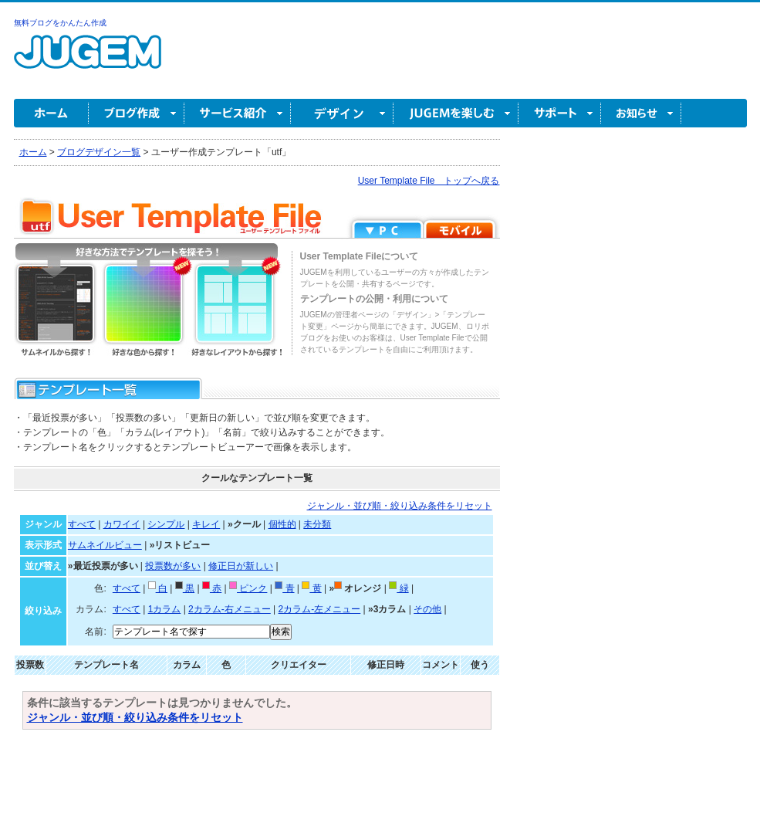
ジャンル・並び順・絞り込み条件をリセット (399, 505)
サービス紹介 (237, 113)
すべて (82, 524)
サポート (559, 113)
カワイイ (121, 524)
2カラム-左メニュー (320, 609)
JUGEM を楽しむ (456, 113)
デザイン (342, 113)
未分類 (317, 524)
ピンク (248, 588)
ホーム (51, 113)
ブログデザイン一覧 (98, 152)
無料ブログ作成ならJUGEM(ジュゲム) (87, 60)
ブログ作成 (136, 113)
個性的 (282, 524)
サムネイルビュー (105, 545)
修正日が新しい (240, 566)
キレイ (206, 524)
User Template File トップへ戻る (429, 180)
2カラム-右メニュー (229, 609)
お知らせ (641, 113)
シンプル (165, 524)
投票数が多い (173, 566)
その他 (427, 609)
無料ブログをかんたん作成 (60, 23)
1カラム (164, 609)
